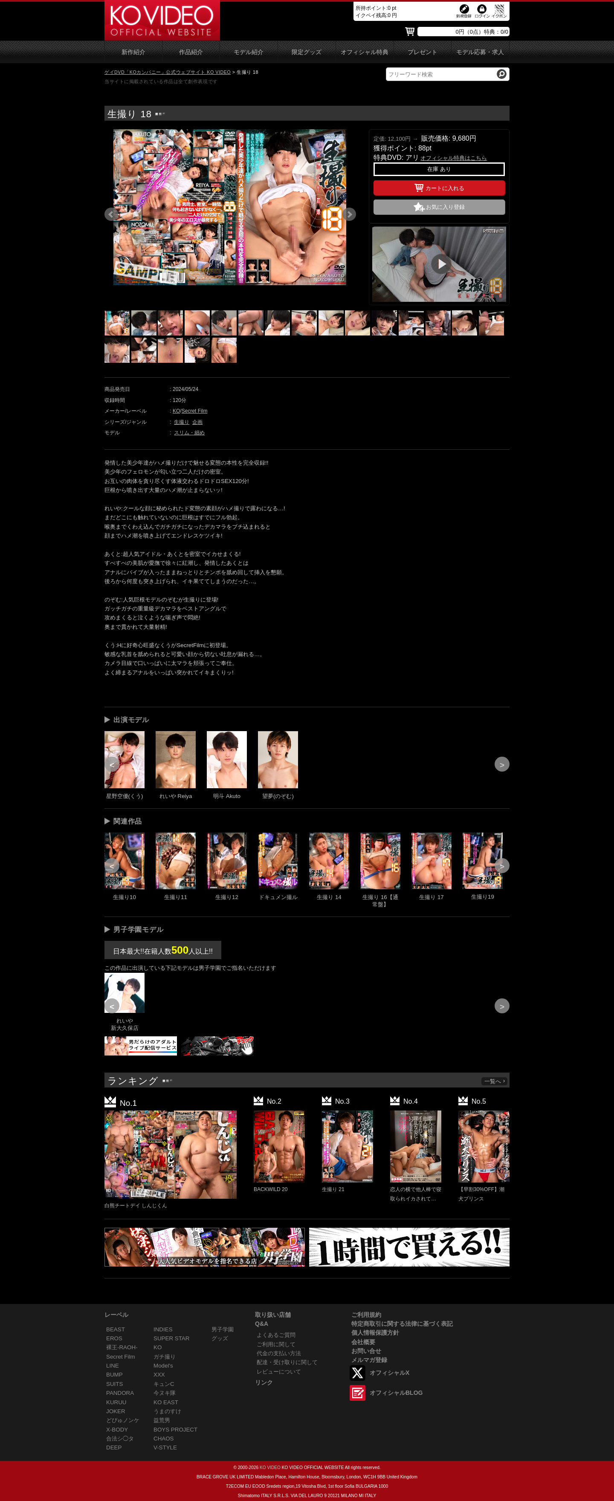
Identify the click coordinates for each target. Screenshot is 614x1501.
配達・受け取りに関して (287, 1362)
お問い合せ (366, 1351)
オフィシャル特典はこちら (453, 158)
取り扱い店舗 (273, 1314)
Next (349, 214)
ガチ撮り (165, 1357)
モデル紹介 (249, 52)
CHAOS (164, 1438)
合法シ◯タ (120, 1438)
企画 (197, 422)
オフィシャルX (389, 1372)
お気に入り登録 (445, 207)
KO (176, 411)
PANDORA (120, 1393)
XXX (159, 1374)
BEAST (115, 1329)
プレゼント (422, 52)
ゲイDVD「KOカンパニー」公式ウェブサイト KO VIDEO (167, 72)
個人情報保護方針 (375, 1332)
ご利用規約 (366, 1314)
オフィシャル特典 (364, 52)
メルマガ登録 (369, 1359)
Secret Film (195, 411)
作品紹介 (191, 52)
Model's (163, 1365)
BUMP (114, 1374)
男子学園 (222, 1329)
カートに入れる (439, 186)
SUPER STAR (171, 1338)
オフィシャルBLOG (396, 1392)
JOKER (115, 1411)
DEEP (114, 1447)
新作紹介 (133, 52)
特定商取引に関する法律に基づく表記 (402, 1323)
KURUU (116, 1402)
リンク (264, 1382)
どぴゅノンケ (122, 1420)
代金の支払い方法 (279, 1353)
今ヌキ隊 (165, 1393)
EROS (114, 1338)
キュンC (164, 1384)
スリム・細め (189, 433)
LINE (112, 1365)
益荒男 (162, 1420)
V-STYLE (165, 1447)
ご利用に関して (276, 1344)
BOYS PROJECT (175, 1429)
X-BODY (117, 1429)
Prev (111, 214)
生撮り (181, 422)
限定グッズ (306, 52)
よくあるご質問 (276, 1335)
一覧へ (495, 1081)
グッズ (219, 1338)
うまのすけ (167, 1411)
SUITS (114, 1384)
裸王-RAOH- (122, 1347)
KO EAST (166, 1402)
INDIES (163, 1329)
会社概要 (363, 1342)
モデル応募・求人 (480, 52)
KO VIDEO (270, 1467)
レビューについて (279, 1371)
